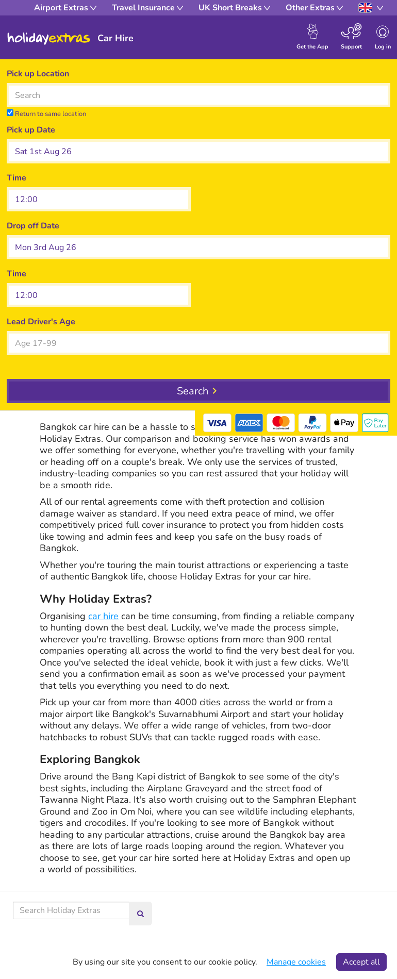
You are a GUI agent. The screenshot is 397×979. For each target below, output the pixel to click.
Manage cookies (296, 962)
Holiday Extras (49, 39)
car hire (103, 616)
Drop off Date (33, 225)
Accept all (361, 962)
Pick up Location (38, 73)
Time (16, 178)
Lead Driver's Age (41, 321)
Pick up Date (31, 130)
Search (192, 391)
